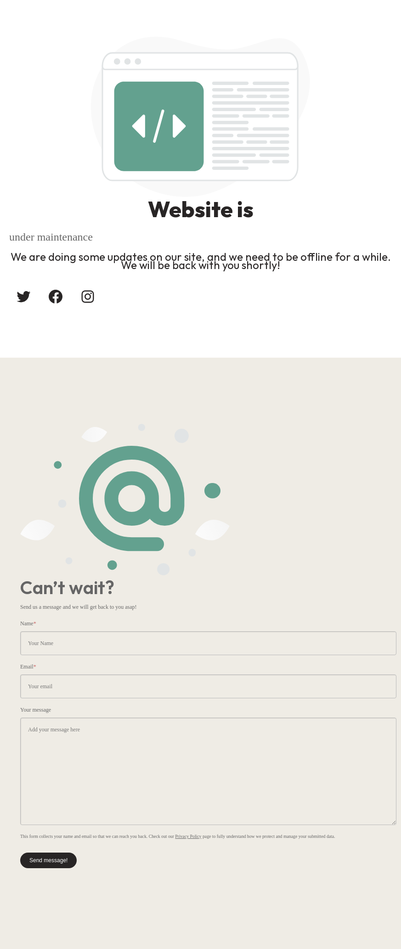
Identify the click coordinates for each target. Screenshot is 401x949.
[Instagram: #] (87, 296)
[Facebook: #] (55, 296)
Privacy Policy (188, 836)
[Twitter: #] (23, 296)
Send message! (48, 860)
